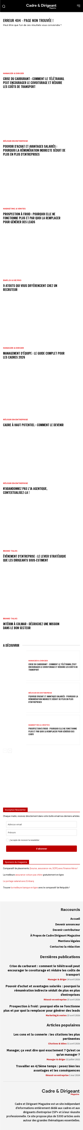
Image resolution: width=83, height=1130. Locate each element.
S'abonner (41, 848)
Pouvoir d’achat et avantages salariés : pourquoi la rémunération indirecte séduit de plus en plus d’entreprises (34, 150)
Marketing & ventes (14, 209)
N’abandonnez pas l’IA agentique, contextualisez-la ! (25, 490)
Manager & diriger (13, 73)
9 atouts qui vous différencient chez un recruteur (30, 287)
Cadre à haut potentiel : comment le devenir (33, 425)
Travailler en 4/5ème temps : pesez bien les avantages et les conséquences (48, 1068)
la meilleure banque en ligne (24, 887)
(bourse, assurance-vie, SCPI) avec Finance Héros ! (54, 868)
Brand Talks (10, 551)
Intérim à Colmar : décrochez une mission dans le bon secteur (31, 626)
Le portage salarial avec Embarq (18, 881)
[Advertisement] (41, 781)
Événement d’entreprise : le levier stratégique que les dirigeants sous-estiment (34, 558)
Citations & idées (57, 1043)
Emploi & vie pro (12, 280)
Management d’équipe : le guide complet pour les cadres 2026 (34, 355)
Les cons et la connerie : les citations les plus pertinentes (46, 1036)
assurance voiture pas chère (28, 875)
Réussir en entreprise (15, 141)
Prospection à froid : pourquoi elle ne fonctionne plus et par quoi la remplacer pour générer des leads (31, 218)
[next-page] (10, 751)
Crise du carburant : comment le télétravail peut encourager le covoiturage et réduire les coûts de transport (33, 82)
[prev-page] (5, 751)
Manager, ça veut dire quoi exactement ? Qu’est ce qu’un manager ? (43, 1052)
